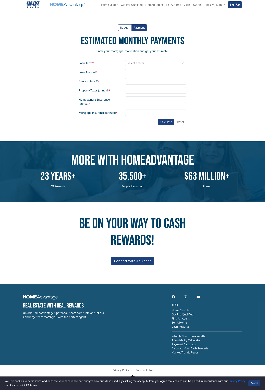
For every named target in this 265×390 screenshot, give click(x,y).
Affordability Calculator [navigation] (186, 340)
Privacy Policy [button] (120, 370)
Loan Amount (88, 72)
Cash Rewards (193, 5)
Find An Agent (154, 5)
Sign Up (235, 4)
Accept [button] (254, 383)
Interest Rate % (89, 81)
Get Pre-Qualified (132, 5)
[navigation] (40, 298)
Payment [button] (139, 27)
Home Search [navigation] (180, 310)
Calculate (166, 122)
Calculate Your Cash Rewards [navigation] (190, 348)
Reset (180, 122)
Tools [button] (207, 5)
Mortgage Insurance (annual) (98, 113)
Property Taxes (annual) (94, 90)
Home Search (109, 5)
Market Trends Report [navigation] (185, 352)
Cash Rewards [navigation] (180, 326)
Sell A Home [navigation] (179, 322)
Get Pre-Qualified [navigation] (183, 314)
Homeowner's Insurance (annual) (94, 101)
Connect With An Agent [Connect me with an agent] (132, 261)
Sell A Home (173, 5)
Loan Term (86, 63)
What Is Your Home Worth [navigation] (188, 336)
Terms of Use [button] (144, 370)
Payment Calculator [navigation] (184, 344)
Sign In (220, 5)
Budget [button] (124, 27)
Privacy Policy (236, 381)
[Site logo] (54, 4)
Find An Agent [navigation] (180, 318)
